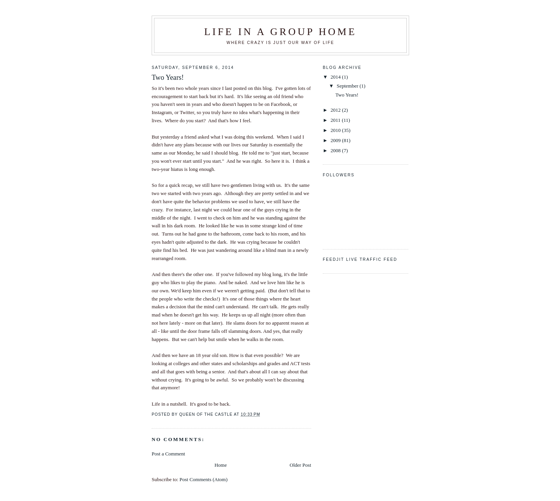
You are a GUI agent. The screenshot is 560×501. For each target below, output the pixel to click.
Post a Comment (168, 454)
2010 (336, 130)
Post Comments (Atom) (204, 479)
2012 (336, 110)
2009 (336, 140)
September (348, 86)
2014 (336, 77)
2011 (336, 120)
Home (220, 465)
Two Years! (346, 95)
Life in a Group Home (280, 31)
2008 (336, 150)
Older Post (300, 465)
